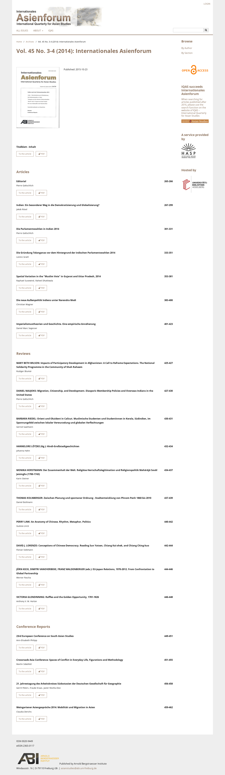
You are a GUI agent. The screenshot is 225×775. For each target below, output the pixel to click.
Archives (30, 41)
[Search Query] (188, 30)
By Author (186, 48)
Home (19, 41)
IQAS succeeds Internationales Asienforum (193, 90)
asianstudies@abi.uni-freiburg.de (79, 768)
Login (205, 3)
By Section (187, 52)
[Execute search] (206, 30)
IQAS (50, 30)
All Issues (21, 30)
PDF (41, 153)
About (36, 30)
